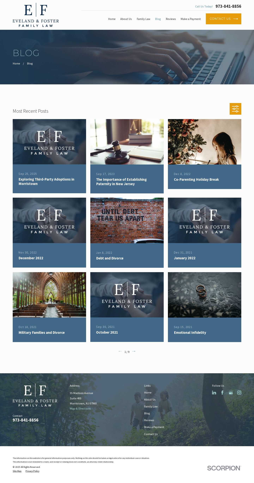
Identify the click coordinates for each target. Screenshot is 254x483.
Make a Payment (154, 427)
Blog (147, 413)
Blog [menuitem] (158, 19)
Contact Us (151, 434)
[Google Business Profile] (231, 393)
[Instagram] (239, 393)
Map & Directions (80, 408)
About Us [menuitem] (126, 19)
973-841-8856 (228, 6)
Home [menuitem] (112, 19)
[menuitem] (17, 471)
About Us (150, 399)
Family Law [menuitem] (143, 19)
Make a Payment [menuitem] (191, 19)
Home (148, 392)
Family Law (151, 406)
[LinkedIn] (214, 393)
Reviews (149, 420)
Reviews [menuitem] (171, 19)
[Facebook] (222, 393)
